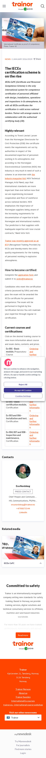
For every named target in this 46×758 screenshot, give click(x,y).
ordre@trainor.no (24, 278)
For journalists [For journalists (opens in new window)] (23, 745)
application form (26, 274)
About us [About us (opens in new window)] (23, 693)
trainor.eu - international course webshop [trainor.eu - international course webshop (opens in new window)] (23, 704)
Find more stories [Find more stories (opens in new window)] (23, 749)
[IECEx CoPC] (23, 547)
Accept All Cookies (23, 390)
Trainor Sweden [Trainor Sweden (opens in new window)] (23, 697)
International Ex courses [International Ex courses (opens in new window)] (23, 701)
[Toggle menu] (4, 6)
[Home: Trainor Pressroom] (22, 6)
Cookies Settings (23, 396)
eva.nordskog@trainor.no (23, 504)
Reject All (23, 384)
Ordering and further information (34, 354)
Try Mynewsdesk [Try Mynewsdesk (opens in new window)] (23, 741)
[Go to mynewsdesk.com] (23, 734)
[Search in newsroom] (43, 6)
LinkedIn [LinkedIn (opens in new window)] (23, 512)
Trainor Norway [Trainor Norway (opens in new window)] (23, 689)
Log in (23, 753)
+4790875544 (23, 508)
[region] (23, 379)
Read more (23, 635)
